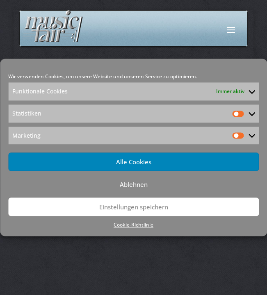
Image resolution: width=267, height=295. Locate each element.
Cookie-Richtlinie (133, 225)
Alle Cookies (133, 162)
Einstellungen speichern (133, 207)
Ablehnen (134, 184)
